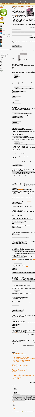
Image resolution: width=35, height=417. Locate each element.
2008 (1, 68)
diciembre (2, 52)
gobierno (27, 411)
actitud (13, 411)
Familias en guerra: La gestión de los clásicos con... (4, 56)
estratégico (21, 411)
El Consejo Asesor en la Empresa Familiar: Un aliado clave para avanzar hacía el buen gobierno (7, 36)
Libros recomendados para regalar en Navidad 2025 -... (4, 54)
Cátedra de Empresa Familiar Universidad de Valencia (18, 350)
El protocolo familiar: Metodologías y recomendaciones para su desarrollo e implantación (6, 34)
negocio (30, 411)
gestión (25, 411)
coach (16, 332)
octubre (1, 57)
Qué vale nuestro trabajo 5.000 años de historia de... (4, 53)
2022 (1, 62)
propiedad (33, 411)
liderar (28, 411)
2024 (1, 61)
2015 (1, 65)
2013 (1, 66)
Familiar (22, 411)
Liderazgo (29, 411)
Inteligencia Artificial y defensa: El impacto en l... (4, 55)
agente (14, 411)
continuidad (17, 411)
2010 (1, 67)
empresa (20, 411)
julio (1, 58)
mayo (1, 59)
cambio (15, 411)
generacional (24, 411)
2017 (1, 64)
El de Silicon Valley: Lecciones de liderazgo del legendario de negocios (20, 369)
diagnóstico (19, 411)
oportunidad (32, 411)
